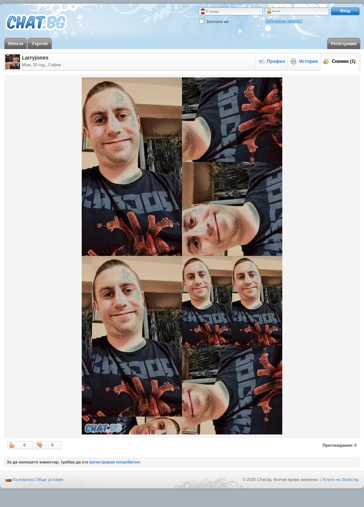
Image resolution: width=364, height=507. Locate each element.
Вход (345, 11)
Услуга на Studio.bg (340, 479)
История (304, 61)
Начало (15, 43)
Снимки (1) (339, 61)
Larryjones (35, 58)
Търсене (39, 43)
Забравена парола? (284, 21)
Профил (272, 61)
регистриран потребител (115, 462)
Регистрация (344, 43)
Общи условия (50, 479)
